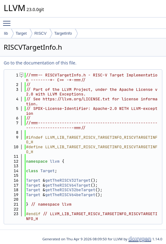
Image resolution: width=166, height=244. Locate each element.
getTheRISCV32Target (67, 180)
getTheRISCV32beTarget (70, 189)
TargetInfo (63, 33)
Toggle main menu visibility (8, 20)
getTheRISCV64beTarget (70, 194)
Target (21, 33)
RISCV (40, 33)
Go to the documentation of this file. (40, 63)
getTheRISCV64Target (67, 185)
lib (6, 33)
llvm (54, 161)
